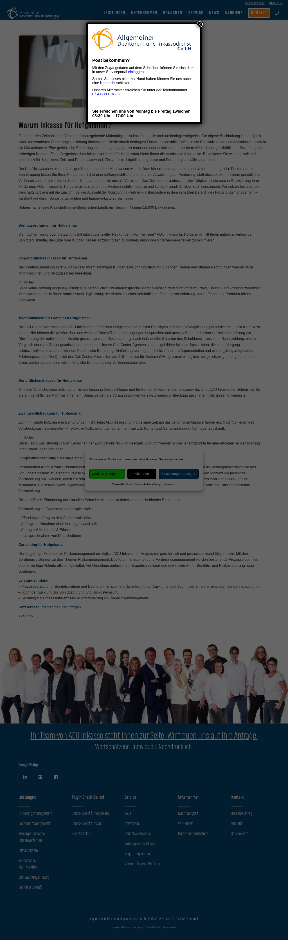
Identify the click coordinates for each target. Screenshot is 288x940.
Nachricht (107, 83)
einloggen (136, 72)
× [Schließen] (199, 24)
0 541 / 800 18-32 (106, 94)
